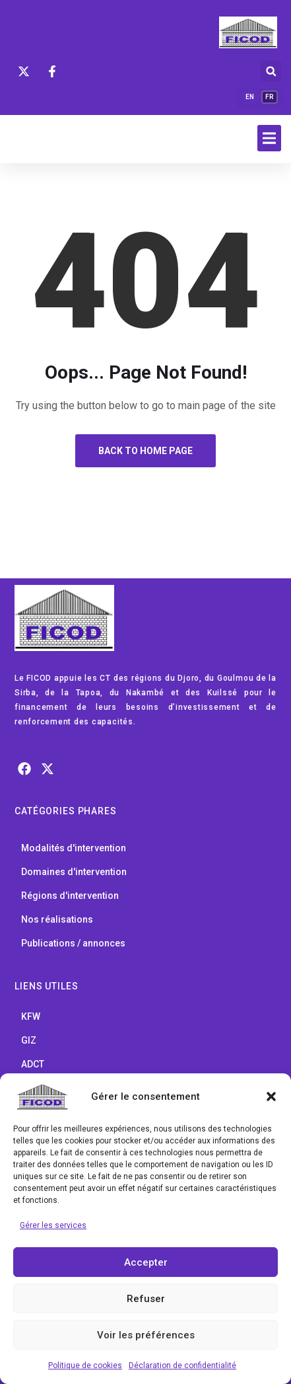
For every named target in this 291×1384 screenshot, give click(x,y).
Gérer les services (53, 1225)
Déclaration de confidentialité (182, 1365)
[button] (271, 1096)
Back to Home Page (145, 450)
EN (249, 96)
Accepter (146, 1262)
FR (269, 96)
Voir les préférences (146, 1335)
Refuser (146, 1299)
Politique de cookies (85, 1365)
